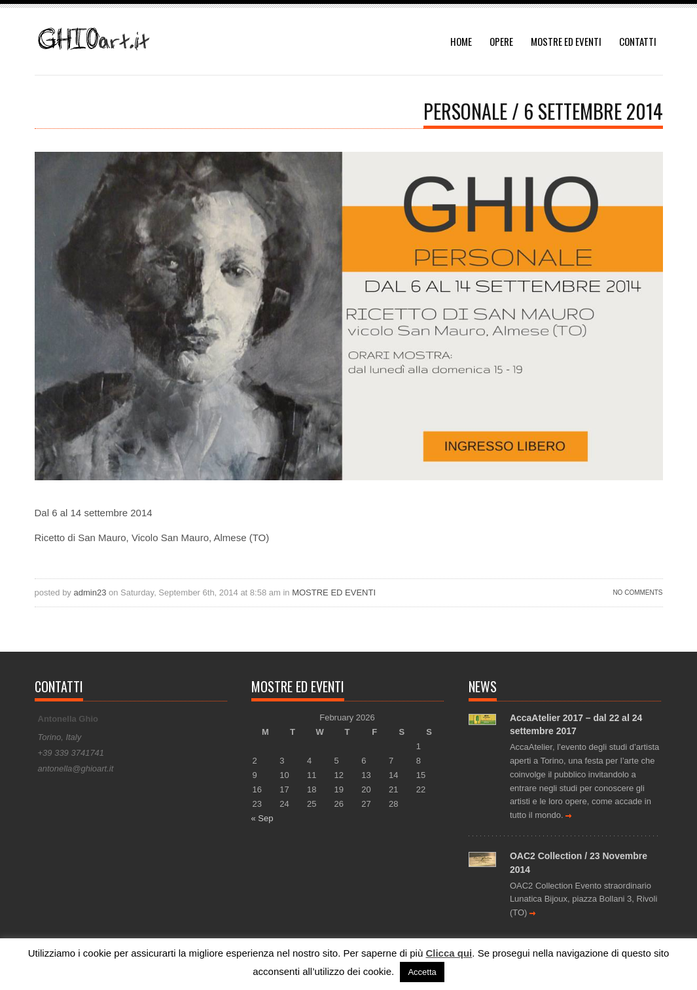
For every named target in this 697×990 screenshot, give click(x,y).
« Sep (262, 818)
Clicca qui (448, 953)
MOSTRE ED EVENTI (566, 41)
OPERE (501, 41)
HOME (461, 41)
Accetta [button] (422, 972)
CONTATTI (637, 41)
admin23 (90, 592)
